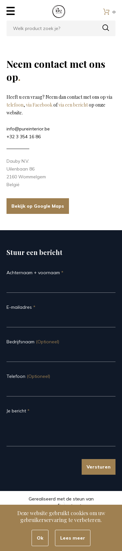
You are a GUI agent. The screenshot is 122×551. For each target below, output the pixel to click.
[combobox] (61, 28)
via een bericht (73, 105)
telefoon (15, 105)
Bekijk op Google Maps (37, 206)
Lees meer (72, 538)
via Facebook (39, 105)
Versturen (99, 467)
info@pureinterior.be (28, 129)
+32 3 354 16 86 (24, 137)
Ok (40, 538)
